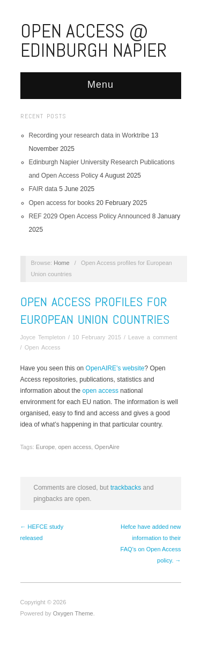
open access (102, 390)
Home (61, 263)
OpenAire (106, 447)
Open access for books (62, 203)
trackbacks (125, 487)
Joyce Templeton (42, 337)
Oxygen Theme (73, 613)
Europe (45, 447)
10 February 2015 (96, 337)
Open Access (43, 347)
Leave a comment (152, 337)
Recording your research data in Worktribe (89, 135)
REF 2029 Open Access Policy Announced (90, 216)
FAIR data (43, 189)
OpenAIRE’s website (115, 368)
